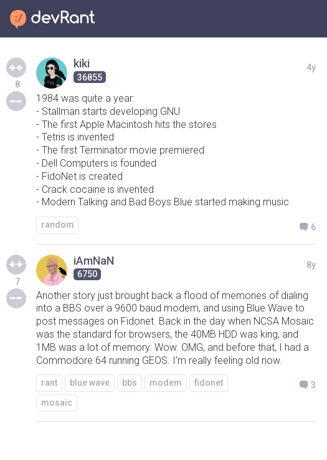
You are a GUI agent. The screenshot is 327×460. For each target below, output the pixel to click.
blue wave (90, 383)
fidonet (208, 383)
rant (49, 383)
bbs (129, 383)
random (57, 225)
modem (165, 383)
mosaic (56, 403)
